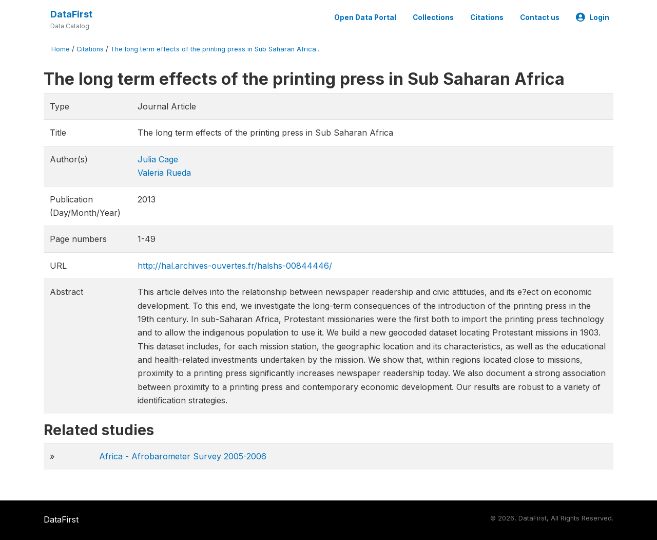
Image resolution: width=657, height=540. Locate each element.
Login (592, 17)
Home (60, 49)
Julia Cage (158, 159)
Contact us (539, 17)
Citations (487, 17)
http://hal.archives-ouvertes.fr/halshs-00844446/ (235, 265)
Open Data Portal (365, 17)
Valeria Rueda (164, 172)
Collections (433, 17)
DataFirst (71, 14)
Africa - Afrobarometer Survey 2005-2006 (182, 456)
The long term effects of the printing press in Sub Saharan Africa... (215, 49)
